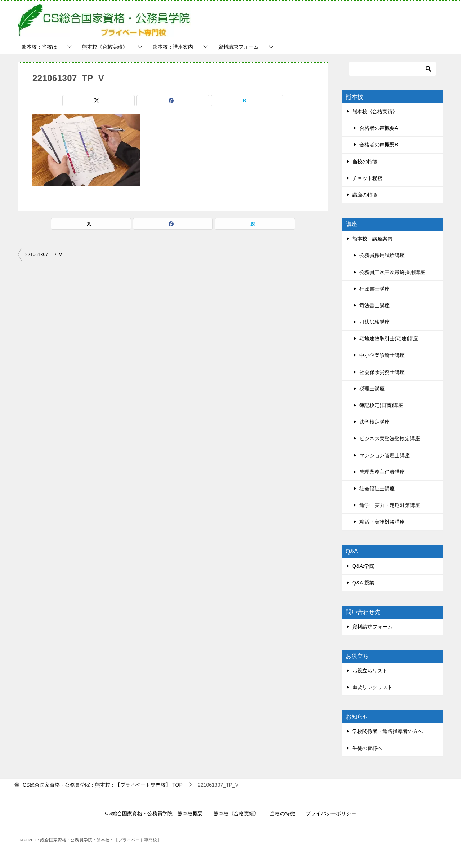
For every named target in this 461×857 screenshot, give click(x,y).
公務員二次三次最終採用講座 (392, 272)
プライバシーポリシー (331, 813)
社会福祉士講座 (377, 488)
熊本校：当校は (39, 47)
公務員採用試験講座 (382, 255)
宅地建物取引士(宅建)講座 (388, 338)
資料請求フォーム (238, 47)
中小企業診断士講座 (382, 355)
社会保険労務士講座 (382, 372)
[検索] (392, 69)
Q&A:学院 (363, 566)
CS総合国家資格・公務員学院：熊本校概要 (153, 813)
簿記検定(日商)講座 (381, 405)
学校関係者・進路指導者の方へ (387, 731)
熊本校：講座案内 (173, 47)
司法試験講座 (374, 322)
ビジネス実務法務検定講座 (389, 438)
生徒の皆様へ (367, 748)
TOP (103, 785)
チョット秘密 (367, 178)
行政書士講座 (374, 289)
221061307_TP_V (43, 254)
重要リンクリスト (372, 687)
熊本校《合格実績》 (104, 47)
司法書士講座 (374, 305)
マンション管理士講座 (384, 455)
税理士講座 (372, 389)
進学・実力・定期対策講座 (389, 505)
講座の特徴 (364, 195)
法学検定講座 (374, 422)
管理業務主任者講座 (382, 472)
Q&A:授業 (363, 583)
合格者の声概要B (378, 144)
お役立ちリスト (370, 670)
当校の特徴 (364, 161)
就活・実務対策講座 (382, 522)
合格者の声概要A (378, 128)
